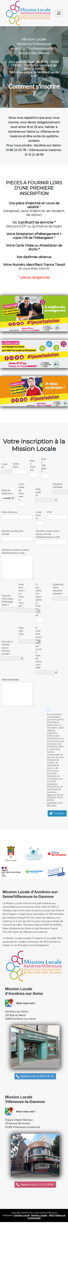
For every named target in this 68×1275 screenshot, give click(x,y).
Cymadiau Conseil (21, 1215)
